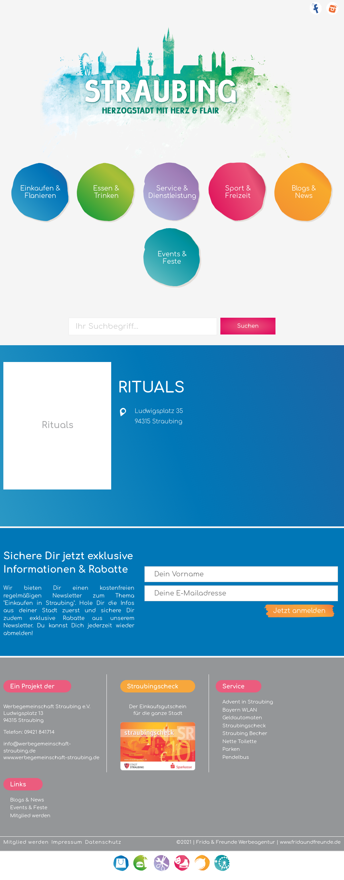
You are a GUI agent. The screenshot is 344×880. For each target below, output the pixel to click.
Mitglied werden (30, 815)
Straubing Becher (244, 733)
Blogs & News (27, 800)
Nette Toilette (239, 741)
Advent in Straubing (247, 702)
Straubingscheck (244, 725)
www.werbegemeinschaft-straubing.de (51, 757)
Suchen (248, 326)
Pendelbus (235, 757)
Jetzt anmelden (299, 610)
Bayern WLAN (239, 710)
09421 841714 (39, 732)
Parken (231, 749)
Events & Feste (28, 807)
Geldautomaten (242, 717)
